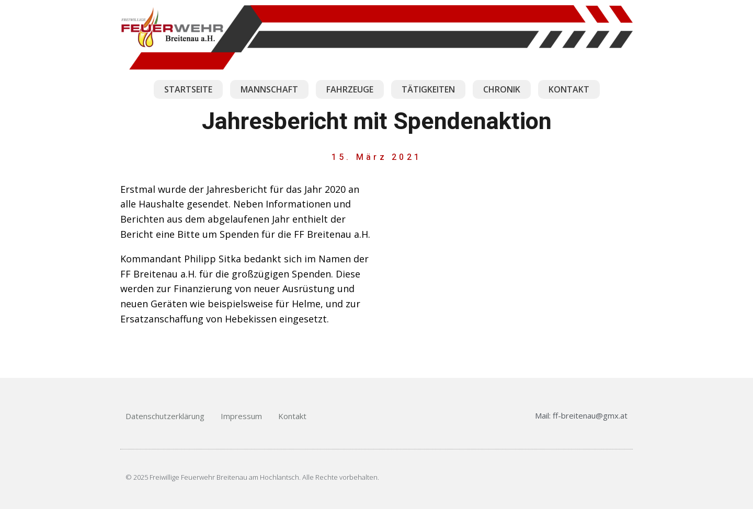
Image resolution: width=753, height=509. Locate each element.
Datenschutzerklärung (165, 416)
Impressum (241, 416)
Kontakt (292, 416)
